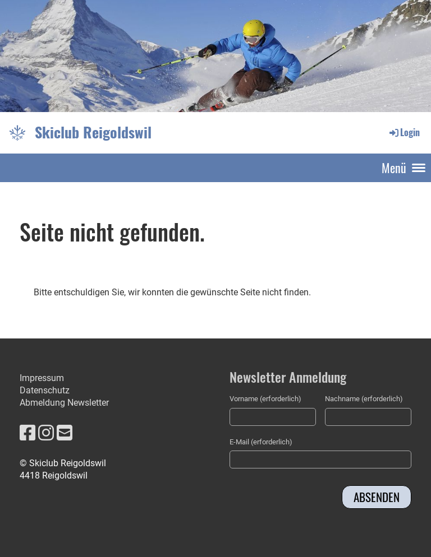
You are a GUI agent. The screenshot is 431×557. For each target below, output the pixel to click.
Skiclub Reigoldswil (93, 132)
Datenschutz (45, 390)
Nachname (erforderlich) (364, 398)
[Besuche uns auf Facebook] (27, 433)
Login (404, 132)
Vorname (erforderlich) (265, 398)
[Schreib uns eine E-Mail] (64, 433)
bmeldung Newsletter (67, 402)
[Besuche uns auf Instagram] (46, 433)
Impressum (42, 378)
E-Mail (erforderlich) (261, 442)
